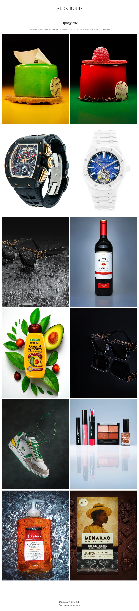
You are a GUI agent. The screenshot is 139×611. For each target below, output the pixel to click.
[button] (133, 8)
